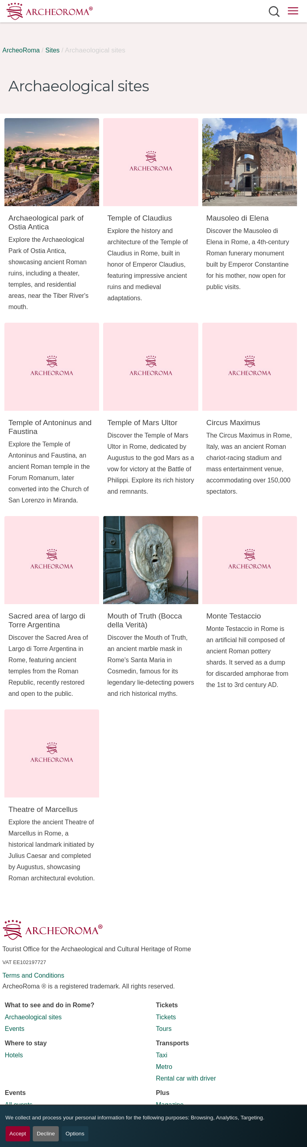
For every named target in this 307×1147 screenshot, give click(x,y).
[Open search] (274, 11)
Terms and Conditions (33, 975)
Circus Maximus (233, 422)
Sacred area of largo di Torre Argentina (46, 620)
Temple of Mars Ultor (142, 422)
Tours (163, 1028)
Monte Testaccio (233, 616)
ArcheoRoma (21, 50)
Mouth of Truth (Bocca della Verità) (144, 620)
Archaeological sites (33, 1017)
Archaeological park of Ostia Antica (46, 222)
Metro (164, 1066)
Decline (46, 1134)
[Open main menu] (293, 12)
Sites (53, 50)
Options (75, 1134)
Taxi (161, 1055)
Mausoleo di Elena (237, 218)
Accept (18, 1134)
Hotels (14, 1055)
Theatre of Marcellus (43, 809)
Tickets (166, 1017)
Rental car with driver (186, 1078)
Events (14, 1028)
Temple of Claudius (139, 218)
